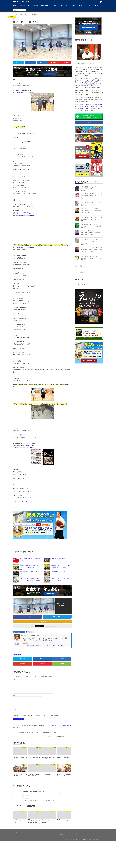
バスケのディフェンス (24, 834)
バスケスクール (56, 834)
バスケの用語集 (66, 834)
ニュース (87, 6)
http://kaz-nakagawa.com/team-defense (24, 215)
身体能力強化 (44, 6)
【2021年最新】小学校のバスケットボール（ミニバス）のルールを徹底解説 (91, 226)
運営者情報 (18, 832)
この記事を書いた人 (19, 632)
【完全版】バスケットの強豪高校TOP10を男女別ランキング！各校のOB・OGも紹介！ (91, 211)
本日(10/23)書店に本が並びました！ (60, 572)
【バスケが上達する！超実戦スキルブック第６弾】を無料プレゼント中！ (43, 646)
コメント (15, 680)
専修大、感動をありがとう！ (58, 559)
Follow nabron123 (51, 626)
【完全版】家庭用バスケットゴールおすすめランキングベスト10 (91, 203)
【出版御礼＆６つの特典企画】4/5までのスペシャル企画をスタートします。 (29, 567)
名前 (14, 696)
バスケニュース (74, 832)
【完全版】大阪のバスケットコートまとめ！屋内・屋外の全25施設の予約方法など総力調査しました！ (91, 233)
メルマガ (53, 6)
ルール (68, 6)
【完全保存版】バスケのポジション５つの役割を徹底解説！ (91, 188)
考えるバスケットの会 (84, 286)
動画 (74, 6)
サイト (14, 710)
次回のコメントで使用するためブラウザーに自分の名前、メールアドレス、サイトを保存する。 (37, 716)
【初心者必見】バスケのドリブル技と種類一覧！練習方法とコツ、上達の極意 (91, 195)
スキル (61, 6)
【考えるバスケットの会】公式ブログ (82, 838)
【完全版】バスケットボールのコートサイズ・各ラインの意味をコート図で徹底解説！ (91, 242)
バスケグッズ (66, 832)
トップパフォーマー (24, 6)
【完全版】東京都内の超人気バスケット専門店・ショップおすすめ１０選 (91, 259)
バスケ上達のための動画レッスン (52, 832)
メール (15, 703)
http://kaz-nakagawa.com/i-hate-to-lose (24, 92)
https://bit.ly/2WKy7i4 (21, 502)
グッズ (80, 6)
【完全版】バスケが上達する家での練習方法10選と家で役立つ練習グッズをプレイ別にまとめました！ (91, 251)
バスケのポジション (36, 834)
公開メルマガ (17, 655)
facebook (89, 122)
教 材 (14, 6)
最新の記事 (30, 632)
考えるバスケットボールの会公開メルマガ (32, 832)
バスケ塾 (35, 6)
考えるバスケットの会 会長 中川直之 (33, 792)
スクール (95, 6)
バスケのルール (47, 834)
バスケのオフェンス (85, 832)
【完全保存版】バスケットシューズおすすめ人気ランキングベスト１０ (91, 219)
